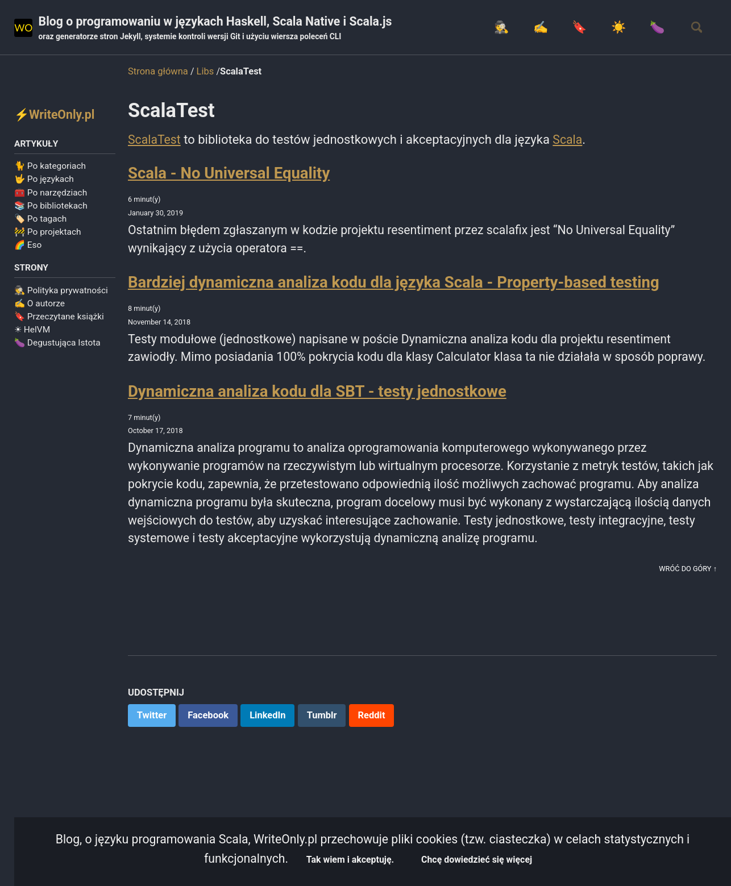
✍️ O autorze (39, 306)
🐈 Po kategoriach (50, 168)
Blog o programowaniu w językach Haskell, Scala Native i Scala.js (222, 29)
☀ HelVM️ (32, 332)
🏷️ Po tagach (40, 220)
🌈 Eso (27, 247)
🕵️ (491, 27)
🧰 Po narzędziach (50, 194)
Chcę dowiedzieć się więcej (480, 859)
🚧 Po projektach (47, 233)
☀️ (612, 27)
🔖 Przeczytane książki (59, 319)
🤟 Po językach (44, 181)
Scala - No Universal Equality (229, 174)
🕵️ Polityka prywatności (61, 293)
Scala (570, 140)
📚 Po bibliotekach (51, 207)
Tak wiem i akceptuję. (349, 859)
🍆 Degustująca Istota (57, 345)
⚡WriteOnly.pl (56, 114)
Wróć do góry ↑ (687, 598)
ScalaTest (155, 140)
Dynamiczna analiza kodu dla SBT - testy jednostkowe (317, 415)
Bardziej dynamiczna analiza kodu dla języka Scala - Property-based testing (393, 285)
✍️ (531, 27)
